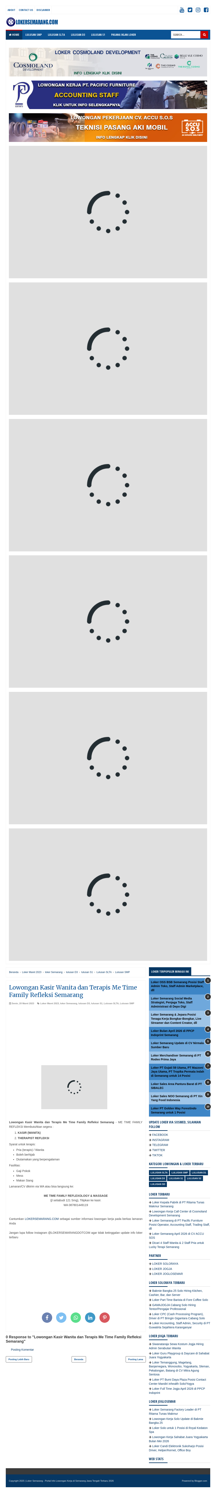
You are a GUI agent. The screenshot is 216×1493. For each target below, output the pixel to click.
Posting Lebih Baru (18, 1359)
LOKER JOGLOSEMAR (167, 1273)
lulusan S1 (97, 1003)
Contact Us (26, 10)
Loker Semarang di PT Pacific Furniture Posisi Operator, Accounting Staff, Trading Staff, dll (179, 1224)
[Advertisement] (76, 1036)
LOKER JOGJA (162, 1269)
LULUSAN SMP (33, 35)
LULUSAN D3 (78, 35)
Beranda (78, 1359)
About (11, 10)
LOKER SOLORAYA (165, 1263)
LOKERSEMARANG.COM (42, 1219)
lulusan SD (158, 1184)
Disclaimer (43, 10)
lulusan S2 (194, 1178)
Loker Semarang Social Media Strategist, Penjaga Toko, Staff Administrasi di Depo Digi (171, 1002)
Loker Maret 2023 (49, 1003)
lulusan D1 (199, 1172)
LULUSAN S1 (98, 35)
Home (14, 35)
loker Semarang (68, 1003)
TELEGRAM (160, 1145)
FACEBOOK (160, 1134)
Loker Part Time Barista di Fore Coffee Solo (180, 1299)
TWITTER (158, 1150)
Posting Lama (135, 1359)
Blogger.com (201, 1481)
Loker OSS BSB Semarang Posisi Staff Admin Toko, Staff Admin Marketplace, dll (177, 986)
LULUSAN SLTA (56, 35)
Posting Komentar (22, 1349)
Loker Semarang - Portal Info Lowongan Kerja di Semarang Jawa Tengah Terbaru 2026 (70, 1481)
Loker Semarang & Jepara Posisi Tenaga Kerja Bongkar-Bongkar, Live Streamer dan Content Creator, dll (176, 1018)
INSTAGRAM (160, 1140)
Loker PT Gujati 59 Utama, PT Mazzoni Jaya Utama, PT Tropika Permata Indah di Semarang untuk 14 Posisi (177, 1071)
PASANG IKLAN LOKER (123, 35)
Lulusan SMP (127, 1003)
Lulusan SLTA (111, 1003)
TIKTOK (157, 1155)
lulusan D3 (84, 1003)
